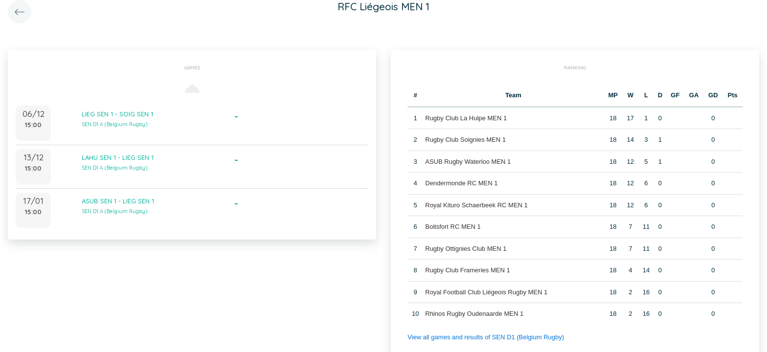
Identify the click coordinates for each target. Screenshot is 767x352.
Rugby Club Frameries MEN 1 (467, 270)
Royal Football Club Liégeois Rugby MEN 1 (486, 292)
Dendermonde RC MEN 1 (461, 183)
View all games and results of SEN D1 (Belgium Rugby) (485, 337)
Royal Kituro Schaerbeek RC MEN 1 (476, 205)
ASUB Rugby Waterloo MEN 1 (468, 161)
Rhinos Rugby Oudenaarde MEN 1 (474, 313)
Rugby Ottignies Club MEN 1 (465, 248)
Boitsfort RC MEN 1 (452, 226)
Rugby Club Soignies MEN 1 (465, 139)
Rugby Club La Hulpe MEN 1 (466, 118)
